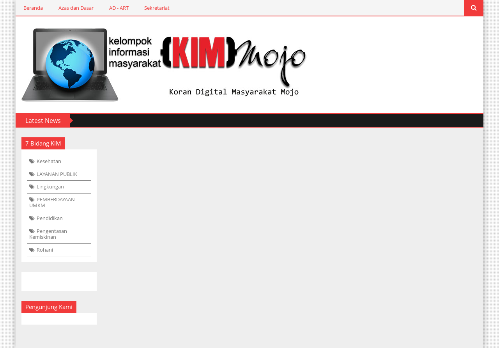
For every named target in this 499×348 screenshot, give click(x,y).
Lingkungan (50, 186)
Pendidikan (50, 218)
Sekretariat (157, 7)
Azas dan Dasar (76, 7)
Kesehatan (49, 161)
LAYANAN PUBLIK (57, 174)
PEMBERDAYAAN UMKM (52, 202)
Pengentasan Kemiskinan (48, 234)
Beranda (33, 7)
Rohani (45, 249)
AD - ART (119, 7)
